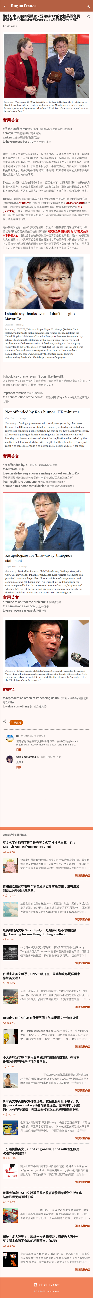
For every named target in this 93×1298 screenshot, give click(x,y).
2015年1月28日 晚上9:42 (49, 757)
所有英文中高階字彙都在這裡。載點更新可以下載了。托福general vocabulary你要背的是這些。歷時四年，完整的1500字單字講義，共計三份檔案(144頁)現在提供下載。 (42, 1105)
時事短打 (16, 722)
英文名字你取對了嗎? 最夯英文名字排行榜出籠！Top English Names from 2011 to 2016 (39, 845)
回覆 (18, 749)
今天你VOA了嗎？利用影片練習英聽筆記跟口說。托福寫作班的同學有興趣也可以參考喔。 (41, 1059)
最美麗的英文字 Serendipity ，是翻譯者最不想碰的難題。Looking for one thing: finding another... (39, 932)
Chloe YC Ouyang (26, 757)
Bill (17, 736)
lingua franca (24, 5)
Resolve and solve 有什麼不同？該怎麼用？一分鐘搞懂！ (42, 1018)
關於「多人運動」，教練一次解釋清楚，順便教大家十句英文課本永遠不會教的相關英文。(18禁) (41, 1239)
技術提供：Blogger (46, 1284)
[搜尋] (88, 7)
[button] (88, 17)
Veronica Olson (53, 1291)
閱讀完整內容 (82, 875)
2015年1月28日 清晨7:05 (33, 736)
